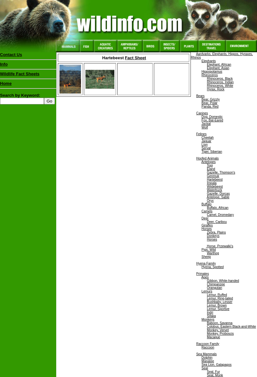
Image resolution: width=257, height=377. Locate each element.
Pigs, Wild (208, 249)
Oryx (210, 200)
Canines (202, 113)
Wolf (204, 127)
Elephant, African (219, 64)
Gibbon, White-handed (223, 281)
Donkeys (213, 236)
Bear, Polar (209, 103)
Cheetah (207, 137)
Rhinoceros (209, 75)
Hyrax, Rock (215, 89)
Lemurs (206, 291)
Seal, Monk (215, 375)
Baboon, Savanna (220, 323)
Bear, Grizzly (210, 99)
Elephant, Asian (218, 68)
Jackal (205, 124)
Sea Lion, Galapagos (216, 364)
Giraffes (207, 225)
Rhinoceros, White (220, 85)
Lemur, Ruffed (217, 295)
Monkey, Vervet (218, 330)
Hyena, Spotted (212, 267)
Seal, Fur (213, 371)
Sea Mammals (206, 354)
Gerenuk (213, 176)
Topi (210, 165)
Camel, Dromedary (220, 215)
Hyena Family (206, 263)
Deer (204, 218)
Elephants (208, 61)
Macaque (213, 337)
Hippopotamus (211, 71)
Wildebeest (215, 186)
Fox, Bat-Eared (212, 120)
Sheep (206, 256)
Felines (201, 134)
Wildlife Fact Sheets (28, 75)
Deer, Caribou (217, 222)
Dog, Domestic (212, 117)
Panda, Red (209, 106)
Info (4, 64)
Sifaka (211, 316)
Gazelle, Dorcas (218, 193)
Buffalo (206, 204)
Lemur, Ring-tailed (220, 298)
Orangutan (214, 288)
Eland (211, 169)
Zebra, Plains (216, 232)
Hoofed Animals (207, 158)
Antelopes (208, 162)
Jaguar (206, 141)
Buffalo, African (217, 207)
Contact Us (11, 54)
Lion (204, 144)
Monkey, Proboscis (220, 333)
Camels (206, 211)
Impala (212, 183)
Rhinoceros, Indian (220, 82)
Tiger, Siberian (211, 151)
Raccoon (207, 347)
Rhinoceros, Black (220, 78)
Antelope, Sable (218, 197)
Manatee (207, 361)
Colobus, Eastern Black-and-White (231, 326)
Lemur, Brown (217, 305)
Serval (205, 148)
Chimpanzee (216, 284)
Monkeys (207, 319)
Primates (202, 273)
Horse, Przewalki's (219, 246)
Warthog (213, 253)
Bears (200, 96)
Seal (204, 368)
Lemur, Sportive (218, 309)
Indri (210, 312)
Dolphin (206, 357)
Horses (206, 229)
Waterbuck (214, 190)
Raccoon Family (207, 344)
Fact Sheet (135, 57)
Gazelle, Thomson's (221, 172)
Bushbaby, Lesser (219, 302)
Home (6, 83)
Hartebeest (215, 179)
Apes (205, 277)
